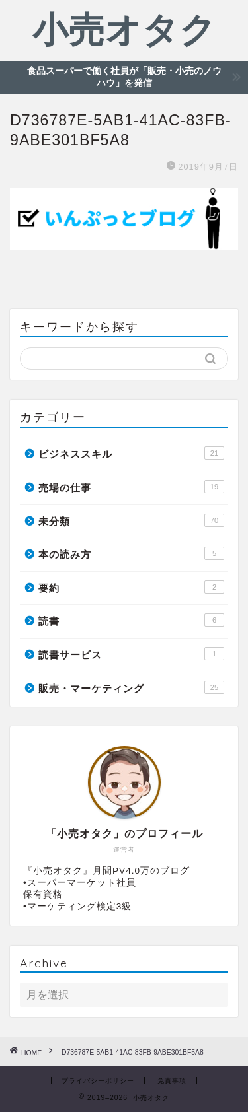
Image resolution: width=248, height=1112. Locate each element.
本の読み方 (131, 553)
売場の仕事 (131, 486)
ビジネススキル (131, 453)
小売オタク (124, 29)
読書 (131, 620)
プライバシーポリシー (98, 1080)
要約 (131, 587)
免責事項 (171, 1080)
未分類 (131, 520)
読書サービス (131, 653)
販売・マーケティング (131, 687)
